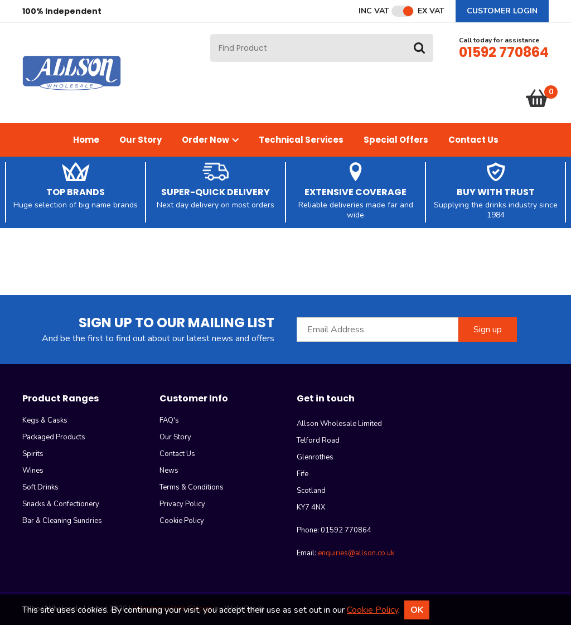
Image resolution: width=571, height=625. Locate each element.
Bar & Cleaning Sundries (62, 521)
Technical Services (301, 140)
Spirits (32, 454)
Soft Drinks (40, 487)
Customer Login (502, 11)
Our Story (140, 140)
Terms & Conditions (191, 487)
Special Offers (396, 140)
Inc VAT (374, 11)
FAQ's (169, 420)
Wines (32, 471)
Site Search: (210, 34)
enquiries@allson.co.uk (356, 553)
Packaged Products (53, 437)
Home (86, 140)
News (168, 471)
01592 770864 (504, 52)
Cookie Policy (181, 521)
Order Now (210, 140)
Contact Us (473, 140)
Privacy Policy (182, 504)
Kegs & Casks (44, 420)
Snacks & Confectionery (60, 504)
